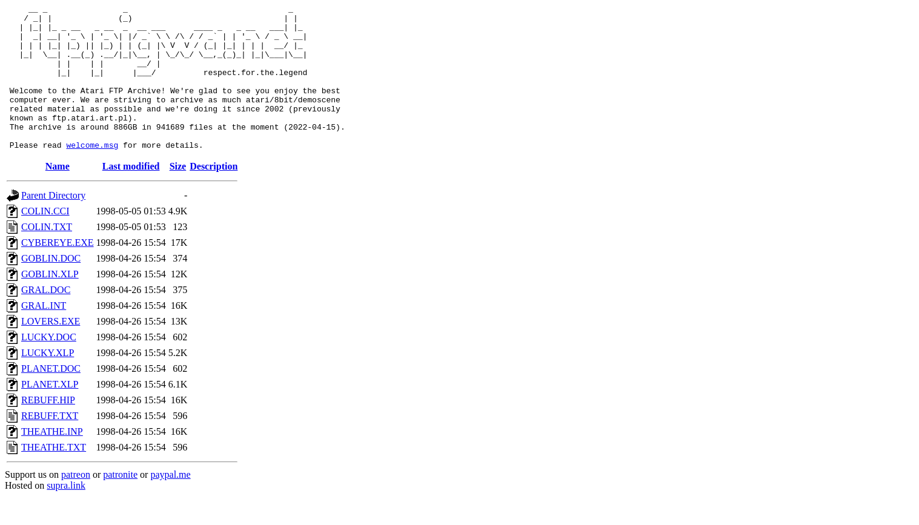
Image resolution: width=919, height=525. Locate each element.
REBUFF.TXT (49, 445)
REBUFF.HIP (48, 429)
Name (57, 195)
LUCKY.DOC (48, 366)
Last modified (131, 195)
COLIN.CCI (45, 240)
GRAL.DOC (45, 319)
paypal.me (170, 503)
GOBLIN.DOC (51, 287)
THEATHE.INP (52, 460)
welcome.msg (92, 173)
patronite (120, 503)
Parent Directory (53, 224)
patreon (75, 503)
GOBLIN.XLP (50, 303)
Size (178, 195)
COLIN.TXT (46, 256)
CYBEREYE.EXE (57, 271)
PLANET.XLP (49, 413)
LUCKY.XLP (47, 382)
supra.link (66, 514)
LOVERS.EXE (50, 350)
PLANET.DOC (51, 397)
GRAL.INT (43, 334)
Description (213, 195)
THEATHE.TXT (53, 476)
